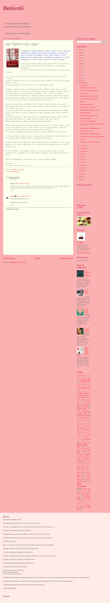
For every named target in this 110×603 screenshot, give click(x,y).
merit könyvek (82, 463)
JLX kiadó (88, 433)
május (82, 159)
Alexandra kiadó (14, 171)
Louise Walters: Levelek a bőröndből (89, 133)
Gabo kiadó (83, 414)
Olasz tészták (83, 93)
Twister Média (82, 502)
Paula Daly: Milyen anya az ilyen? (89, 99)
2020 (80, 63)
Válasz (12, 190)
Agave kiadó (87, 379)
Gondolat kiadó (85, 419)
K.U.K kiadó (85, 437)
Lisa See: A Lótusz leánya (87, 330)
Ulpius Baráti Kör (81, 505)
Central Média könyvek (84, 395)
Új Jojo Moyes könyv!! (86, 118)
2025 (80, 50)
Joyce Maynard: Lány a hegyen (88, 87)
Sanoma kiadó (86, 489)
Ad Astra (79, 378)
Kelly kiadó (87, 439)
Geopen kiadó (84, 417)
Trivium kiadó (87, 500)
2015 (80, 77)
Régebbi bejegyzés (66, 258)
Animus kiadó (80, 384)
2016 (80, 75)
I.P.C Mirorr (80, 428)
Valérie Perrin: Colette (86, 291)
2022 (80, 58)
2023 (80, 55)
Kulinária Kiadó (85, 448)
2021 (80, 61)
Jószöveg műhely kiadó (84, 435)
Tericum (78, 496)
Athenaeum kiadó (84, 388)
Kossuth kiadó (81, 443)
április (82, 162)
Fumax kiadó (87, 412)
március (82, 165)
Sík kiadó (84, 492)
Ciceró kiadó (82, 397)
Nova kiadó (86, 468)
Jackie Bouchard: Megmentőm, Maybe (90, 128)
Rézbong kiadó (85, 481)
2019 (80, 66)
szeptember (83, 148)
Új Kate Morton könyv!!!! (87, 104)
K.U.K (78, 437)
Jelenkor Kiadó (80, 433)
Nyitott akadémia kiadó (82, 470)
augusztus (83, 151)
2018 (80, 69)
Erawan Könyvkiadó (82, 406)
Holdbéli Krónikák (85, 113)
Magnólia (87, 454)
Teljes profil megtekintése (83, 252)
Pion (83, 478)
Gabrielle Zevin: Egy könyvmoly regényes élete (92, 136)
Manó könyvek (80, 459)
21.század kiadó (85, 377)
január (82, 170)
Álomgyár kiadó (84, 382)
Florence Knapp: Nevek (87, 311)
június (82, 157)
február (82, 168)
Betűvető (13, 8)
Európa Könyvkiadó (82, 410)
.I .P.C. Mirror (80, 375)
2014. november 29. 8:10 (23, 196)
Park (84, 474)
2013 (80, 174)
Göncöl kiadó (80, 421)
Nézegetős (79, 468)
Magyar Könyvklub (82, 457)
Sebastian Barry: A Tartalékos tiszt (89, 96)
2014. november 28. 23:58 (22, 183)
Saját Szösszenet (81, 485)
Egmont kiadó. (85, 404)
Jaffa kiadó (85, 432)
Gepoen (78, 419)
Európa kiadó (81, 408)
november (83, 85)
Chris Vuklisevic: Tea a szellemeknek (87, 274)
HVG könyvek (85, 426)
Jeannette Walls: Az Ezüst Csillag (88, 115)
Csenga (12, 196)
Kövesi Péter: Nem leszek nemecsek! (89, 142)
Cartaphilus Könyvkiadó (83, 393)
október (82, 145)
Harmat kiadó (80, 425)
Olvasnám (82, 101)
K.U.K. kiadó (79, 439)
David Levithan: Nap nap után (88, 107)
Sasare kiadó (82, 490)
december (83, 82)
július (82, 154)
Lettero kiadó (80, 450)
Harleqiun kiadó (85, 423)
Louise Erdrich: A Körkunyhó (87, 121)
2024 (80, 52)
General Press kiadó (83, 415)
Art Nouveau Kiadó (86, 386)
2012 (80, 177)
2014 (80, 80)
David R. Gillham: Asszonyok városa (89, 110)
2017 (80, 72)
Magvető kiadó (84, 456)
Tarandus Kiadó (85, 494)
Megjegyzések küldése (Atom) (18, 262)
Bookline (84, 390)
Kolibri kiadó (84, 441)
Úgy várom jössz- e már (86, 131)
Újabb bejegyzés (9, 258)
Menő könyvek (87, 461)
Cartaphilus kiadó (82, 392)
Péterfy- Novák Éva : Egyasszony (88, 90)
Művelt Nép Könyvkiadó (83, 467)
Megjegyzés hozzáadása (12, 209)
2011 (80, 179)
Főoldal (37, 258)
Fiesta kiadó (79, 411)
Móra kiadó (85, 465)
